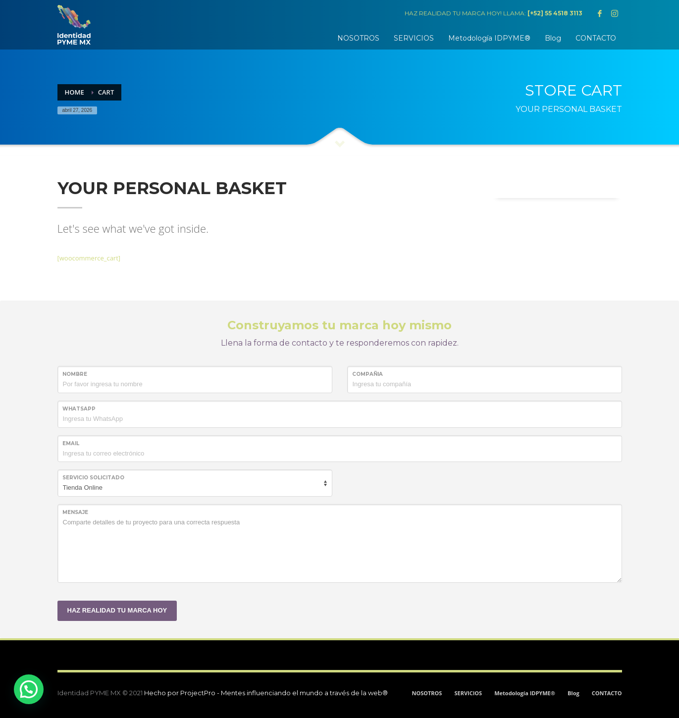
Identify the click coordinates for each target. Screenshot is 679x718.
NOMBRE (74, 374)
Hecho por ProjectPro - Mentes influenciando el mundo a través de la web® (266, 693)
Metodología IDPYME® (524, 693)
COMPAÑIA (367, 374)
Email (70, 443)
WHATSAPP (79, 409)
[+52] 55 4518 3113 (554, 13)
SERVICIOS (468, 693)
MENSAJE (75, 512)
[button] (29, 689)
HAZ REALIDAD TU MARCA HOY (117, 610)
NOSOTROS (427, 693)
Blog (573, 693)
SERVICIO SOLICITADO (93, 477)
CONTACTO (607, 693)
